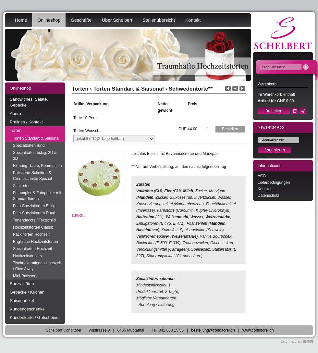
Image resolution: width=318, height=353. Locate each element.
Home (21, 20)
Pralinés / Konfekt (26, 122)
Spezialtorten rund (28, 145)
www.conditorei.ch (258, 330)
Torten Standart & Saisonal (36, 138)
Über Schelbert (117, 20)
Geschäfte (81, 20)
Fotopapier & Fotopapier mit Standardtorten (37, 196)
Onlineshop (48, 20)
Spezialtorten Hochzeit (32, 248)
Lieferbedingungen (274, 182)
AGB (262, 176)
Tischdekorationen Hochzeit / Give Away (37, 266)
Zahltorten (22, 185)
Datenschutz (268, 195)
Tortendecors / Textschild (34, 220)
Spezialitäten (22, 283)
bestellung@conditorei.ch (213, 330)
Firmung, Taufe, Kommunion (37, 165)
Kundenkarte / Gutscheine (34, 317)
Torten (15, 130)
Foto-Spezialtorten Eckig (34, 206)
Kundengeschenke (27, 309)
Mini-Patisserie (26, 276)
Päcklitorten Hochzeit (31, 234)
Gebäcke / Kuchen (27, 292)
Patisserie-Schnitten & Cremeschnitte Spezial (32, 175)
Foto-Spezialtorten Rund (34, 213)
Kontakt (193, 20)
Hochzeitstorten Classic (33, 227)
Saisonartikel (22, 300)
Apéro (15, 113)
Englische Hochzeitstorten (35, 241)
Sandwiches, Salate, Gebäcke (29, 102)
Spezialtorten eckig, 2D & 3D (35, 155)
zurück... (79, 215)
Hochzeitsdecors (27, 256)
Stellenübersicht (158, 20)
